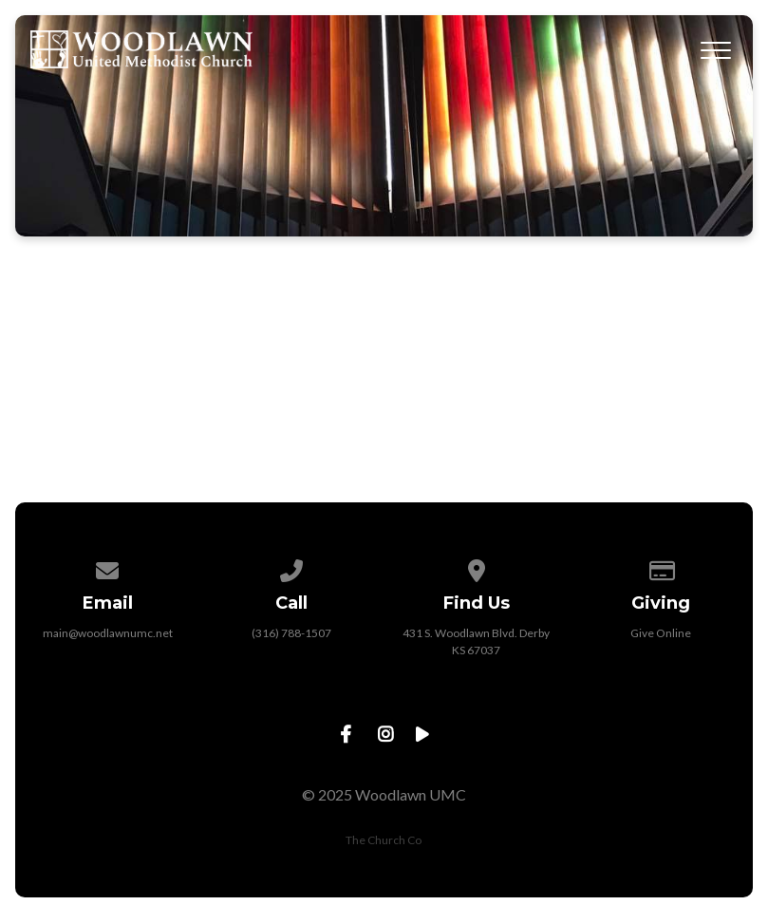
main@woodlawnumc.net (108, 633)
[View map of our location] (476, 567)
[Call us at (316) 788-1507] (292, 567)
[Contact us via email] (107, 567)
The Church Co (383, 840)
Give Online (660, 633)
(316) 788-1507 (291, 633)
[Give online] (661, 567)
